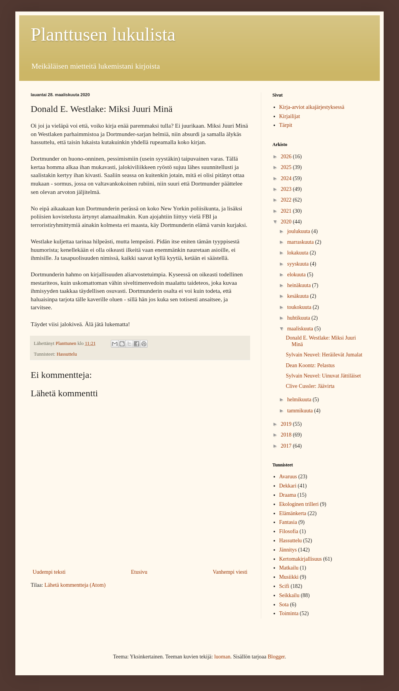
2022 (287, 200)
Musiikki (289, 577)
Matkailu (289, 568)
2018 (287, 435)
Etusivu (139, 572)
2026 (287, 156)
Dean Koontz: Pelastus (310, 365)
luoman (222, 657)
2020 (287, 222)
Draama (287, 495)
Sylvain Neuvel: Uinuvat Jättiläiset (323, 376)
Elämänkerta (293, 513)
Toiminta (288, 613)
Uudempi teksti (49, 572)
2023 (287, 189)
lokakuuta (298, 253)
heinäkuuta (299, 285)
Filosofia (288, 531)
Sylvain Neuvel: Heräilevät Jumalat (324, 355)
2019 (287, 424)
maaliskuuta (300, 329)
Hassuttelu (66, 354)
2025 (287, 167)
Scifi (284, 586)
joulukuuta (299, 231)
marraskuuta (301, 242)
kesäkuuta (298, 296)
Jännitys (288, 550)
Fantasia (288, 522)
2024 (287, 178)
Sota (284, 604)
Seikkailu (289, 595)
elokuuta (297, 274)
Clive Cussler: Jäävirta (310, 386)
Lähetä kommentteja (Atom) (75, 585)
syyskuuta (298, 264)
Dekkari (288, 486)
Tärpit (285, 125)
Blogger (276, 657)
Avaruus (288, 476)
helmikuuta (300, 399)
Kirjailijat (289, 116)
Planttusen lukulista (103, 34)
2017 (287, 446)
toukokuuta (300, 307)
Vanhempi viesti (230, 572)
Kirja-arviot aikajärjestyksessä (312, 107)
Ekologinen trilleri (299, 504)
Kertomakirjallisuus (300, 559)
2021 (287, 211)
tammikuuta (300, 411)
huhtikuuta (299, 318)
